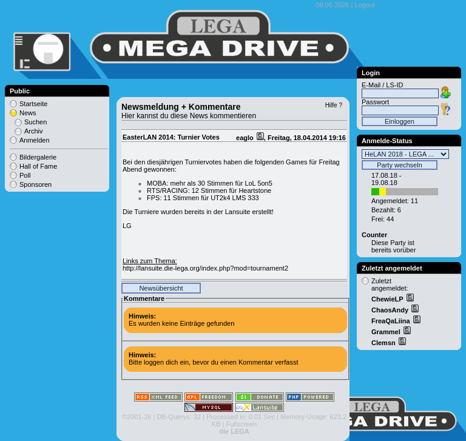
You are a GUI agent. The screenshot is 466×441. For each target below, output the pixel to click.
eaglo (245, 137)
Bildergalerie (37, 157)
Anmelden (34, 140)
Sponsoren (35, 184)
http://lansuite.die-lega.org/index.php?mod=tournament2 (205, 268)
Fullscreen (241, 424)
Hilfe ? (333, 105)
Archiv (33, 131)
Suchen (35, 122)
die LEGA (234, 431)
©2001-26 (136, 416)
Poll (24, 175)
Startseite (33, 103)
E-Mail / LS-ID (382, 85)
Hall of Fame (38, 166)
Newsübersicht (161, 288)
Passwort (375, 102)
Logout (364, 4)
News (27, 112)
